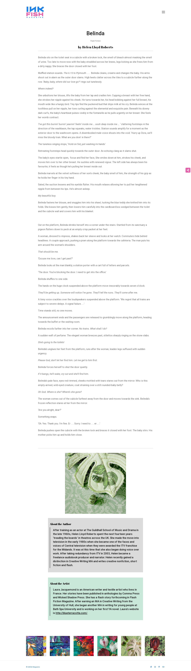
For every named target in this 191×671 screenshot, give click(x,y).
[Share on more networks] (188, 170)
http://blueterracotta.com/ (71, 613)
